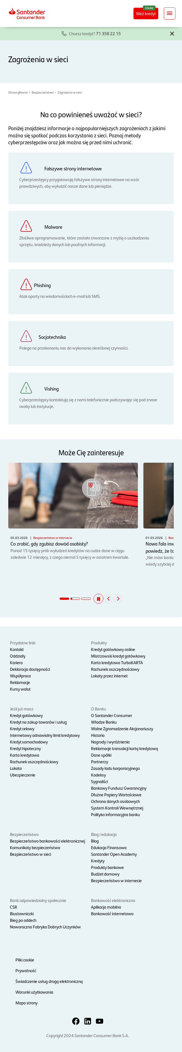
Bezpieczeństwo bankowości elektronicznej (47, 841)
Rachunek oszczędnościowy (115, 669)
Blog (95, 841)
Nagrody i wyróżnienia (110, 741)
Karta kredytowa (24, 755)
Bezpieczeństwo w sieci (30, 854)
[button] (172, 33)
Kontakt (17, 649)
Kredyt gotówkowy (26, 715)
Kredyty (98, 860)
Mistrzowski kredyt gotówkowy (118, 656)
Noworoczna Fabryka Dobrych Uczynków (45, 926)
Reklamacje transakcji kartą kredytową (124, 748)
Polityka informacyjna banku (115, 814)
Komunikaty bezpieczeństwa (35, 847)
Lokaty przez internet (109, 675)
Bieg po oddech (23, 920)
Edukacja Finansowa (109, 847)
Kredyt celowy (22, 728)
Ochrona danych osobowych (115, 801)
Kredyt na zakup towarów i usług (38, 722)
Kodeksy (98, 775)
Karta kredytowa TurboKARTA (117, 662)
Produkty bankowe (107, 867)
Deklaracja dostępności (30, 669)
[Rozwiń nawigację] (169, 13)
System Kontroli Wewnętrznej (117, 808)
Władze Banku (104, 722)
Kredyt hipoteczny (25, 748)
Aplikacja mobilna (106, 907)
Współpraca (20, 675)
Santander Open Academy (114, 854)
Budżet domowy (105, 874)
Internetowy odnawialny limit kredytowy (45, 735)
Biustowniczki (22, 913)
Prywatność (25, 970)
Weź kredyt (146, 13)
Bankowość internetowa (112, 913)
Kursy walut (20, 689)
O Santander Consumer (111, 715)
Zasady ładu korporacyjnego (115, 768)
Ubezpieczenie (22, 775)
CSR (13, 907)
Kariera (16, 662)
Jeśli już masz (21, 708)
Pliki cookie (24, 959)
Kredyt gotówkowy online (113, 649)
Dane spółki (101, 755)
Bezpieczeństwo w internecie (116, 880)
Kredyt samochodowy (29, 741)
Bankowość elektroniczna (113, 900)
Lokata (16, 768)
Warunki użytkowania (34, 992)
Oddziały (17, 656)
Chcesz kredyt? (95, 33)
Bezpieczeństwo (42, 92)
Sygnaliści (99, 781)
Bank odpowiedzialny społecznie (38, 900)
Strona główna (18, 92)
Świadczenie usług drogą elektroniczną (49, 981)
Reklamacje (20, 682)
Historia (98, 735)
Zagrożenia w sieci (70, 92)
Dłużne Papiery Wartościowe (116, 794)
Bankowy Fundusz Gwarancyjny (118, 788)
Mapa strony (26, 1002)
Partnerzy (99, 761)
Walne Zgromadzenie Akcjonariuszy (122, 728)
